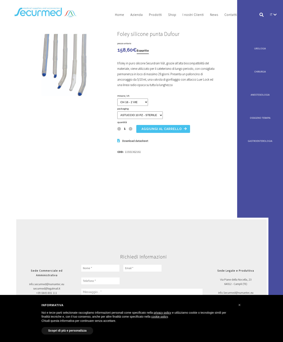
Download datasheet (135, 141)
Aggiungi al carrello (162, 129)
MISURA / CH (123, 95)
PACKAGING (123, 108)
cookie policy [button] (159, 316)
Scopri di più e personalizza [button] (67, 330)
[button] (239, 305)
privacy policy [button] (162, 312)
